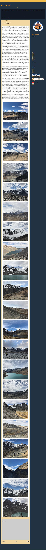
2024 (33, 53)
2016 (33, 69)
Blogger (25, 547)
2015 (33, 70)
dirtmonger (6, 5)
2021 (33, 56)
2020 (33, 57)
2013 (33, 72)
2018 (33, 59)
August (34, 67)
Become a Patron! (33, 35)
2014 (33, 71)
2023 (33, 54)
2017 (33, 60)
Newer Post (3, 541)
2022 (33, 55)
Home (16, 541)
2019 (33, 58)
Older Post (27, 541)
